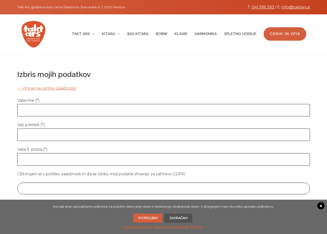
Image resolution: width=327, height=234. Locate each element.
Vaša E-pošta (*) (32, 149)
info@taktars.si (296, 7)
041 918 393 (263, 7)
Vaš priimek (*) (31, 124)
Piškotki (196, 227)
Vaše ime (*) (28, 100)
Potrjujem (148, 218)
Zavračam (178, 218)
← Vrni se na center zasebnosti (46, 88)
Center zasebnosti (137, 227)
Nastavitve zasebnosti (171, 227)
